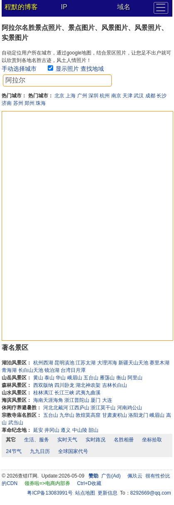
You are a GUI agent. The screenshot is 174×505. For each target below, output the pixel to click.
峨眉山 (74, 378)
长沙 (162, 96)
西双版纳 (43, 385)
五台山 (90, 378)
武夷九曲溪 (88, 393)
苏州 (18, 103)
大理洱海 (107, 363)
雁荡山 (107, 378)
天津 (127, 96)
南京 (116, 96)
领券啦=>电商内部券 (47, 483)
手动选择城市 (19, 68)
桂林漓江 (43, 393)
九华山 (66, 415)
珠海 (41, 103)
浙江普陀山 (76, 400)
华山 (61, 378)
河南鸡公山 (129, 408)
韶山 (93, 430)
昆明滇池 (64, 363)
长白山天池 (30, 370)
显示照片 (67, 68)
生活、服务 (36, 440)
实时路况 (95, 440)
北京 (59, 96)
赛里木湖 (159, 363)
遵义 (66, 430)
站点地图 (85, 493)
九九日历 (40, 451)
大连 (107, 400)
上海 (71, 96)
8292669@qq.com (150, 493)
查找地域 (92, 68)
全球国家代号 (73, 451)
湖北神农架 (88, 385)
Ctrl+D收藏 (89, 483)
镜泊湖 (51, 370)
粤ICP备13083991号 (49, 493)
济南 (7, 103)
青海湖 (9, 370)
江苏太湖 (86, 363)
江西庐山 (79, 408)
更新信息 (108, 493)
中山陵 (79, 430)
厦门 (95, 400)
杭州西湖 (43, 363)
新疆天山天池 (133, 363)
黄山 (38, 378)
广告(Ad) (111, 476)
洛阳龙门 (138, 415)
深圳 (93, 96)
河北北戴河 (55, 408)
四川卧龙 (64, 385)
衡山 (121, 378)
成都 (150, 96)
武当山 (15, 423)
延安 (38, 430)
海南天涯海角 (48, 400)
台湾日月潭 (73, 370)
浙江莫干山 (103, 408)
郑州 (29, 103)
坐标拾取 (152, 440)
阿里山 (134, 378)
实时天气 (67, 440)
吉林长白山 (114, 385)
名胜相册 (124, 440)
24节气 (13, 451)
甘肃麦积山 (114, 415)
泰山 (49, 378)
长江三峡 (64, 393)
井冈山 (51, 430)
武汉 (139, 96)
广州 (82, 96)
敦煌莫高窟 (88, 415)
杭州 (105, 96)
